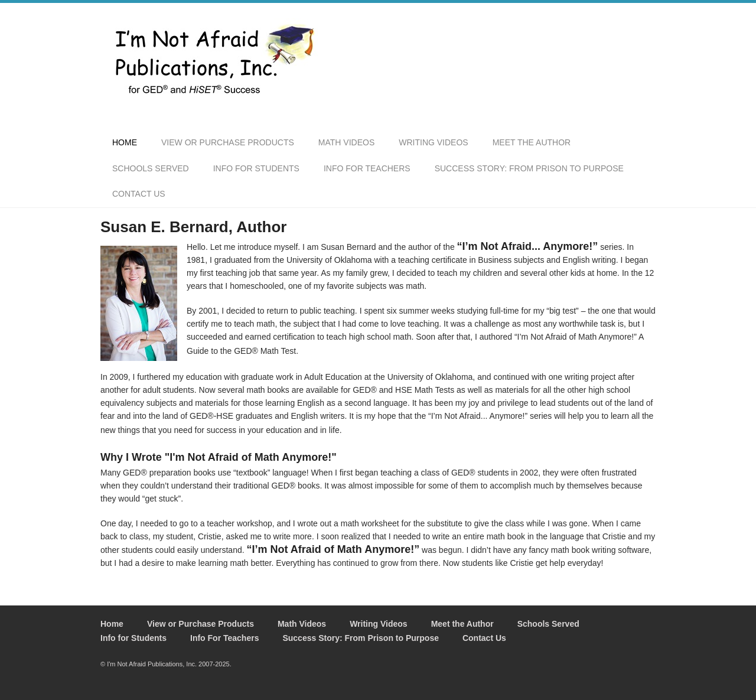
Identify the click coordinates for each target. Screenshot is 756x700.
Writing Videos (433, 142)
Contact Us (138, 193)
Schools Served (150, 168)
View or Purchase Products (227, 142)
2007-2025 (214, 664)
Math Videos (346, 142)
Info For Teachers (367, 168)
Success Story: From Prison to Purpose (529, 168)
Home (124, 142)
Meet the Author (532, 142)
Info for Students (256, 168)
